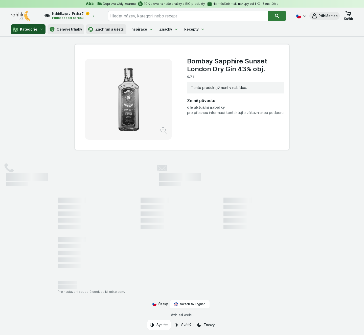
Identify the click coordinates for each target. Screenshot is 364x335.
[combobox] (188, 16)
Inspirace (141, 29)
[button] (324, 16)
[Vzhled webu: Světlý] (183, 325)
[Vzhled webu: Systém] (159, 325)
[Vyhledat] (277, 16)
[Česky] (300, 16)
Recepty (194, 29)
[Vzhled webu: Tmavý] (205, 325)
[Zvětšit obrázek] (164, 131)
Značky (168, 29)
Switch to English (190, 304)
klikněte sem (114, 292)
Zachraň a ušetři (106, 29)
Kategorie (28, 29)
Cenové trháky (66, 29)
